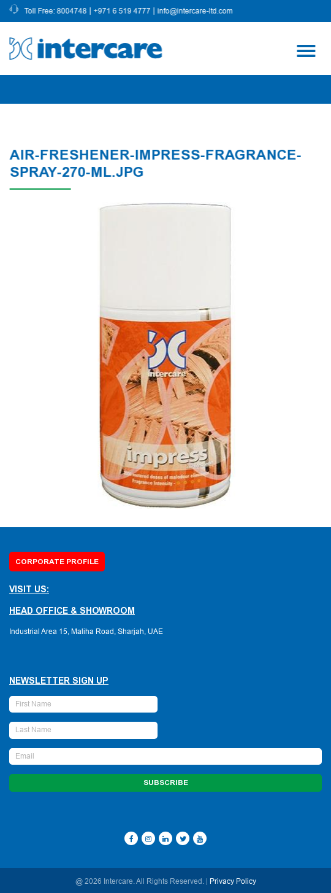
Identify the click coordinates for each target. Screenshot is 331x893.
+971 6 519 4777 (122, 11)
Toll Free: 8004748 (56, 11)
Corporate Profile (57, 561)
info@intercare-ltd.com (196, 11)
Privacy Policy (233, 881)
